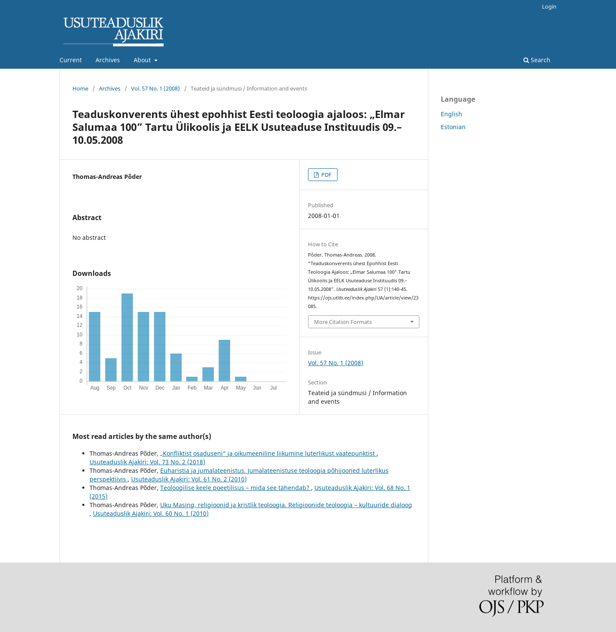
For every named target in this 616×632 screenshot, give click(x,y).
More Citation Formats (343, 322)
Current (71, 60)
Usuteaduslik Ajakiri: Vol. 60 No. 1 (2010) (151, 513)
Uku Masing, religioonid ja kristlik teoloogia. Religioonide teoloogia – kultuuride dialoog (286, 505)
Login (549, 6)
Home (80, 88)
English (451, 114)
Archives (108, 60)
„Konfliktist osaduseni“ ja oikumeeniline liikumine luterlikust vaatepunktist (268, 453)
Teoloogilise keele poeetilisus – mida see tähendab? (235, 488)
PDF (326, 174)
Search (536, 60)
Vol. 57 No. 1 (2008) (155, 88)
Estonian (453, 127)
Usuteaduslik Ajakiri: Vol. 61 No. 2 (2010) (189, 479)
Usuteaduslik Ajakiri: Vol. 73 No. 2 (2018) (147, 462)
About (143, 60)
